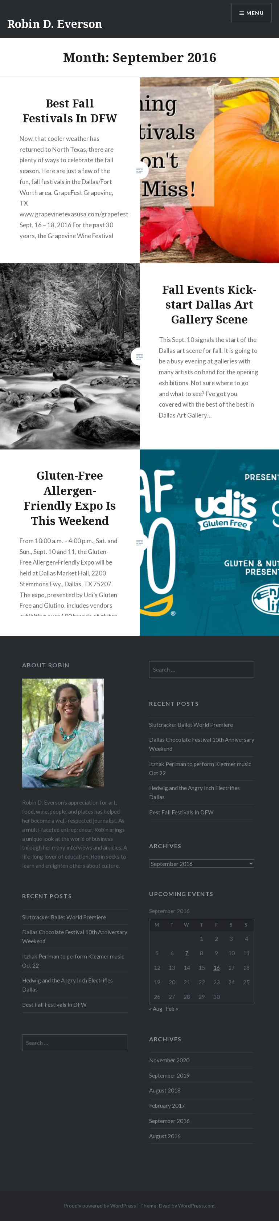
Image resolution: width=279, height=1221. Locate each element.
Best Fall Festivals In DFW (181, 812)
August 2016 (165, 1136)
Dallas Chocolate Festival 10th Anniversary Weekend (201, 744)
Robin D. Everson (54, 23)
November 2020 (169, 1060)
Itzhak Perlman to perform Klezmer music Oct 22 (200, 768)
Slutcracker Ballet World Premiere (191, 724)
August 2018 (165, 1090)
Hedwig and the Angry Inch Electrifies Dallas (194, 792)
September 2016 (169, 1121)
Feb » (172, 1008)
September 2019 (169, 1075)
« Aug (156, 1008)
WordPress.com (196, 1205)
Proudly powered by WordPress (100, 1205)
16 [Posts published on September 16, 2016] (216, 967)
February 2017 (167, 1105)
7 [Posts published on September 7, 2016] (186, 953)
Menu (255, 13)
